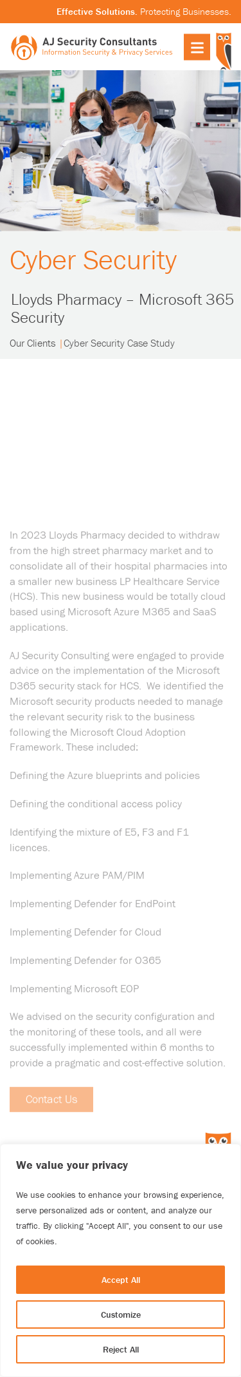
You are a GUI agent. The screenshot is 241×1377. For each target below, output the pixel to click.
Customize (121, 1314)
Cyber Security (94, 259)
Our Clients (32, 343)
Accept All (121, 1280)
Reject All (121, 1349)
